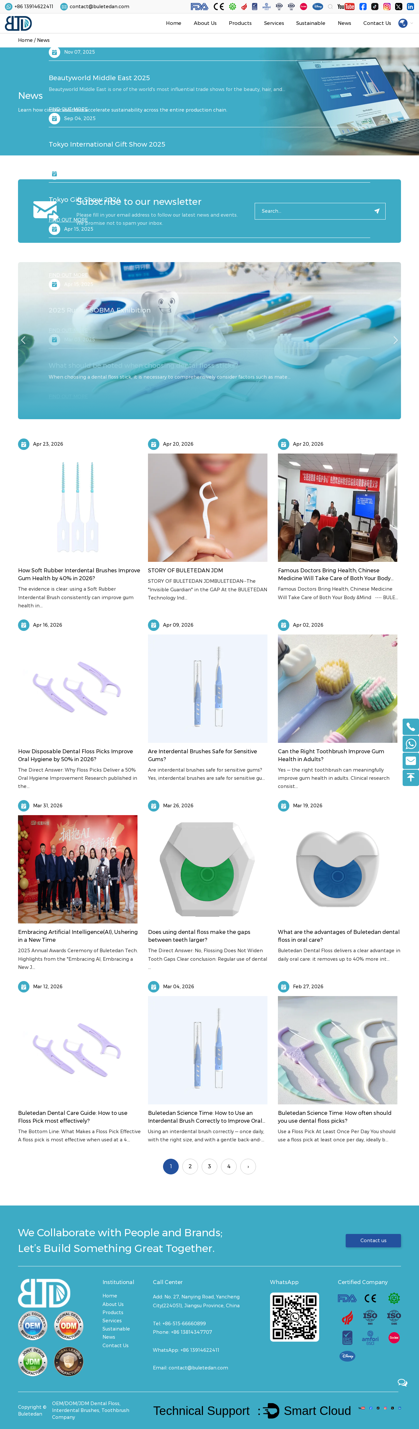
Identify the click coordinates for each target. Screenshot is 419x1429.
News (344, 23)
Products (240, 23)
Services (274, 23)
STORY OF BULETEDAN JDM (185, 570)
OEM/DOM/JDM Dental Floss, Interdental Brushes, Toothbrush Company (90, 1410)
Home (173, 23)
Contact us (372, 1240)
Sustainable (310, 23)
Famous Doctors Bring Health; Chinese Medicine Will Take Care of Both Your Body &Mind (334, 578)
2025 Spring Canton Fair (88, 255)
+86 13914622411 (33, 6)
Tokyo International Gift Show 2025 (107, 144)
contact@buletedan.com (99, 6)
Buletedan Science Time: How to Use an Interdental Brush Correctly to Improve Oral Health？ (205, 1121)
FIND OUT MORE (68, 43)
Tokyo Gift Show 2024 (85, 200)
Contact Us (377, 23)
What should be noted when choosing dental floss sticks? (143, 365)
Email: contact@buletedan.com (190, 1368)
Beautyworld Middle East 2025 (99, 78)
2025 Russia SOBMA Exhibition (100, 310)
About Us (205, 23)
